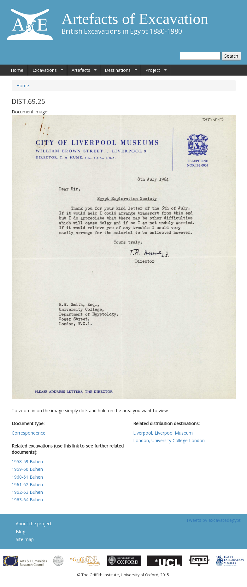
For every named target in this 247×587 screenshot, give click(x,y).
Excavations (45, 70)
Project (154, 70)
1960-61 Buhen (27, 477)
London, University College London (169, 440)
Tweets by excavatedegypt (213, 520)
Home (17, 70)
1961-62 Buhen (27, 484)
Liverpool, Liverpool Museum (163, 433)
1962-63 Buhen (27, 492)
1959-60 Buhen (27, 469)
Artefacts (82, 70)
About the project (34, 524)
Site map (25, 539)
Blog (20, 531)
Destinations (118, 70)
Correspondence (28, 433)
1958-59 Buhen (27, 461)
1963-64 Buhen (27, 500)
